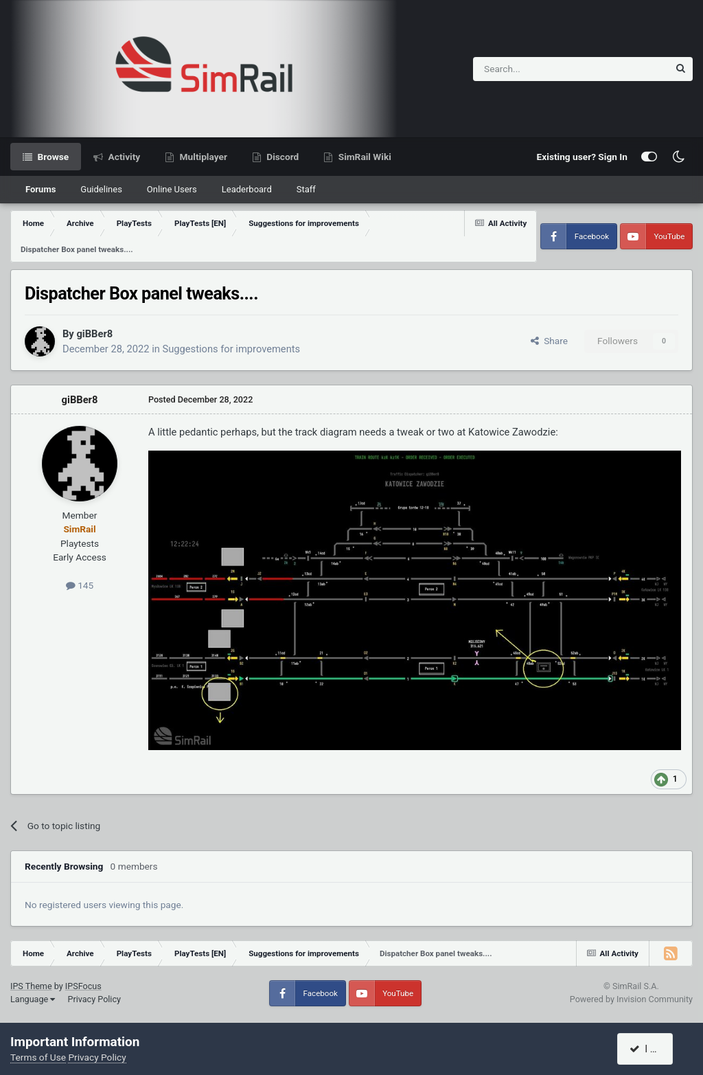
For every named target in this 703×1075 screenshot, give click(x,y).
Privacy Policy (94, 999)
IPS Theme (31, 986)
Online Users (172, 189)
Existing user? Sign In (582, 156)
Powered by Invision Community (631, 999)
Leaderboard (247, 189)
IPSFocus (83, 986)
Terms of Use (38, 1057)
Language (32, 999)
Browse (52, 156)
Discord (281, 156)
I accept (652, 1049)
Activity (123, 156)
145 (79, 585)
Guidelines (101, 189)
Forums (40, 189)
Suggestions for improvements (232, 349)
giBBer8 (94, 334)
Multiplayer (202, 156)
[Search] (537, 69)
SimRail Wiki (363, 156)
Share (549, 340)
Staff (306, 189)
